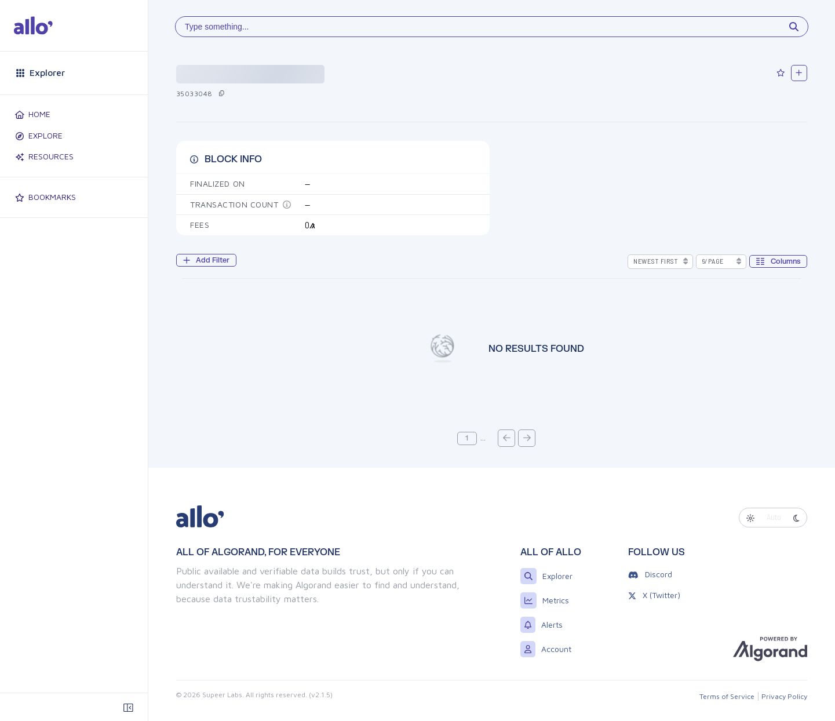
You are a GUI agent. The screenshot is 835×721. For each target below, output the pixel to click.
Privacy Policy (784, 696)
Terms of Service (726, 696)
